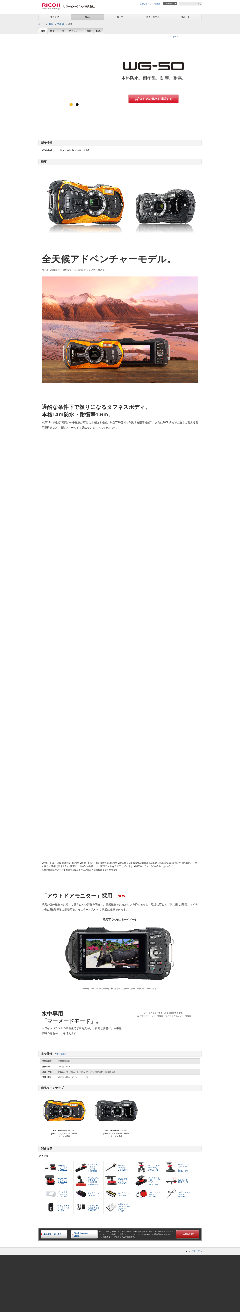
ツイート (174, 37)
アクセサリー (75, 31)
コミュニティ (152, 17)
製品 (87, 17)
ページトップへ (195, 1251)
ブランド (54, 17)
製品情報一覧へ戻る (53, 1234)
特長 (52, 31)
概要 (43, 31)
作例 (89, 31)
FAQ (98, 31)
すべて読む (61, 1054)
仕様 (61, 31)
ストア (120, 17)
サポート (185, 17)
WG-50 (61, 24)
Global (157, 4)
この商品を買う (188, 1234)
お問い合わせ (145, 4)
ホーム (41, 24)
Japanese (168, 4)
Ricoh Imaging (86, 1234)
